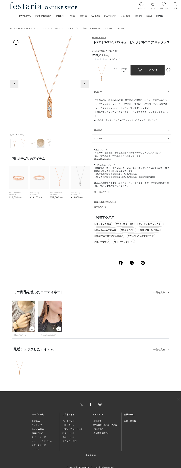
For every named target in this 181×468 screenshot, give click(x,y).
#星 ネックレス (102, 241)
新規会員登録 (130, 421)
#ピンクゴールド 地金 (150, 230)
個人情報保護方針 (101, 433)
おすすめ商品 (38, 429)
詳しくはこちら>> (102, 158)
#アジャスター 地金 (125, 224)
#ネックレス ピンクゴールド (141, 236)
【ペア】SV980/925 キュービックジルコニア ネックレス (104, 28)
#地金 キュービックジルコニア (109, 236)
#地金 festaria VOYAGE (105, 230)
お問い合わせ (68, 425)
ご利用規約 (98, 429)
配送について (68, 433)
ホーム (12, 28)
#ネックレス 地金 (103, 224)
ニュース (36, 449)
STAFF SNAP (37, 433)
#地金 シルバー (128, 230)
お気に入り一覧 (39, 445)
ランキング (37, 425)
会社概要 (97, 421)
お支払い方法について (72, 429)
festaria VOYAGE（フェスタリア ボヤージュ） (35, 28)
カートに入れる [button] (147, 70)
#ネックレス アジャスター (150, 224)
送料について (100, 206)
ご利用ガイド (68, 421)
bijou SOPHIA (20, 335)
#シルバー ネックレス (124, 241)
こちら (117, 120)
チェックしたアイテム (42, 441)
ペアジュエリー (61, 28)
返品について (68, 437)
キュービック (75, 28)
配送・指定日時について (105, 201)
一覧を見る (159, 349)
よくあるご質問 (69, 441)
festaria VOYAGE (99, 37)
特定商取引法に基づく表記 (105, 425)
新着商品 (36, 421)
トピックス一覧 (39, 437)
